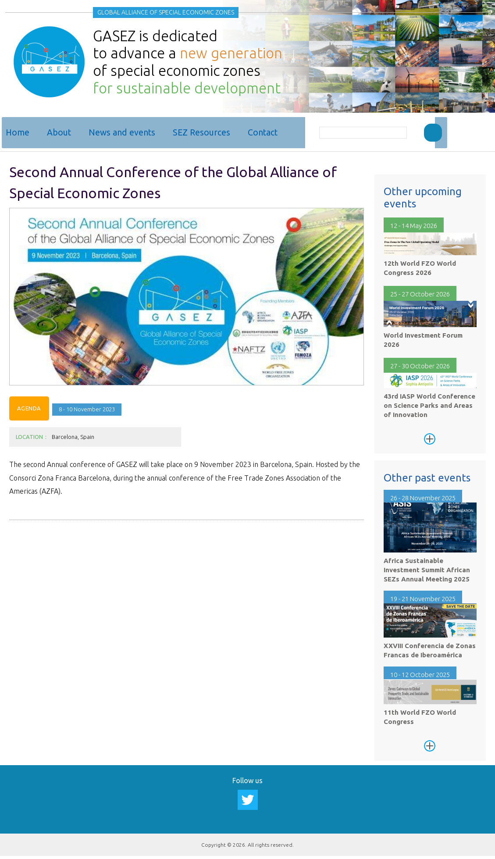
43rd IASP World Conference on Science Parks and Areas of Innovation (429, 401)
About (62, 132)
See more (429, 435)
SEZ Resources (204, 132)
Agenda (29, 405)
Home (20, 132)
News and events (125, 132)
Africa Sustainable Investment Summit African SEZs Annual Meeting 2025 (427, 566)
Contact (266, 132)
